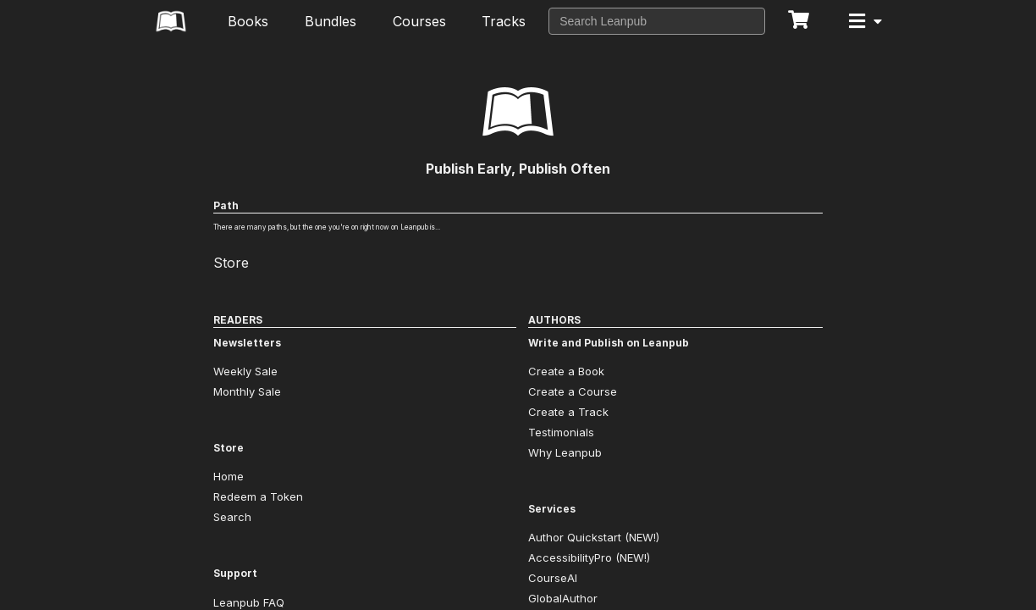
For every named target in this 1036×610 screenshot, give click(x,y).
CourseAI (552, 578)
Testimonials (561, 432)
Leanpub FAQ (248, 602)
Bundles (330, 21)
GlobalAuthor (563, 598)
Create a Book (566, 371)
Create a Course (572, 391)
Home (228, 476)
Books (248, 21)
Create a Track (568, 412)
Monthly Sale (247, 391)
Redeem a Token (258, 496)
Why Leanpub (565, 452)
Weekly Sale (245, 371)
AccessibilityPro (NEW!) (589, 557)
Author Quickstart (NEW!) (593, 537)
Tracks (504, 21)
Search (232, 517)
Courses (419, 21)
